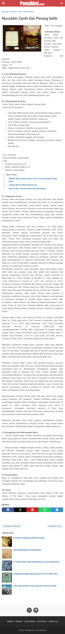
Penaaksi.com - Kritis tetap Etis (35, 630)
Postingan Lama (54, 526)
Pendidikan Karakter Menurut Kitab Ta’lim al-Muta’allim (35, 574)
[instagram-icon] (29, 610)
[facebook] (8, 509)
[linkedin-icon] (35, 610)
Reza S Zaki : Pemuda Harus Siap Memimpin (27, 189)
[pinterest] (32, 509)
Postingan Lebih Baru (11, 526)
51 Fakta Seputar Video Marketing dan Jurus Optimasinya (36, 562)
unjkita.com (53, 621)
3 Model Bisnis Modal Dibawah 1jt (23, 185)
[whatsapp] (45, 509)
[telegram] (57, 509)
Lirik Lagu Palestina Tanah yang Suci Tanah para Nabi (34, 586)
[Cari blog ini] (61, 3)
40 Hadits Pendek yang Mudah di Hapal (29, 538)
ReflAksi (10, 621)
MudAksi (18, 621)
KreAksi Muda (29, 621)
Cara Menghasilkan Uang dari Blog (27, 550)
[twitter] (20, 509)
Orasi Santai (42, 621)
